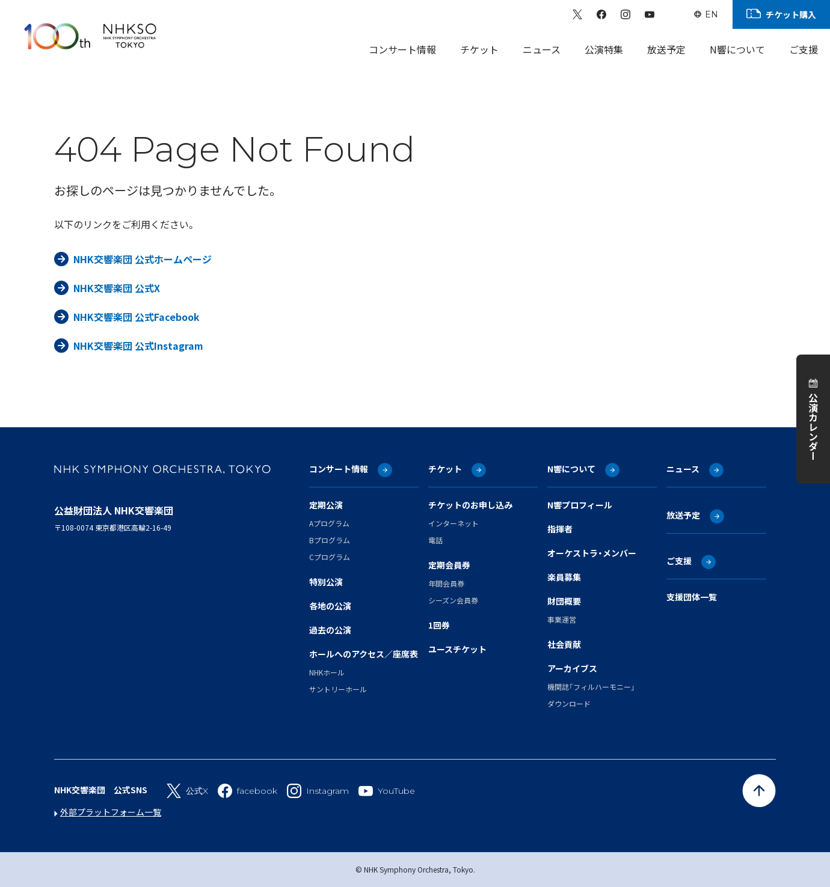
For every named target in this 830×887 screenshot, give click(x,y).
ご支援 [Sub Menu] (803, 49)
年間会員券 (446, 583)
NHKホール (327, 672)
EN (711, 14)
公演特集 (604, 49)
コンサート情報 (338, 469)
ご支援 (679, 561)
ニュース (542, 49)
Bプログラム (329, 540)
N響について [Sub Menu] (737, 49)
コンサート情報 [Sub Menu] (402, 49)
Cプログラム (329, 557)
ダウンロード (569, 703)
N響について (571, 469)
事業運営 (561, 619)
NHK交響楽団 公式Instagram (138, 345)
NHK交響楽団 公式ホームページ (142, 259)
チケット (445, 469)
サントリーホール (338, 689)
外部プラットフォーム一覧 (110, 812)
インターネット (453, 523)
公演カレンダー (813, 426)
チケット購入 (791, 14)
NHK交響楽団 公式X (116, 288)
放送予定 (666, 49)
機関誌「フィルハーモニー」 (591, 686)
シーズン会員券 (453, 600)
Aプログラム (329, 523)
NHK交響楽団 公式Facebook (136, 316)
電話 (435, 540)
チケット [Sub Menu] (479, 49)
